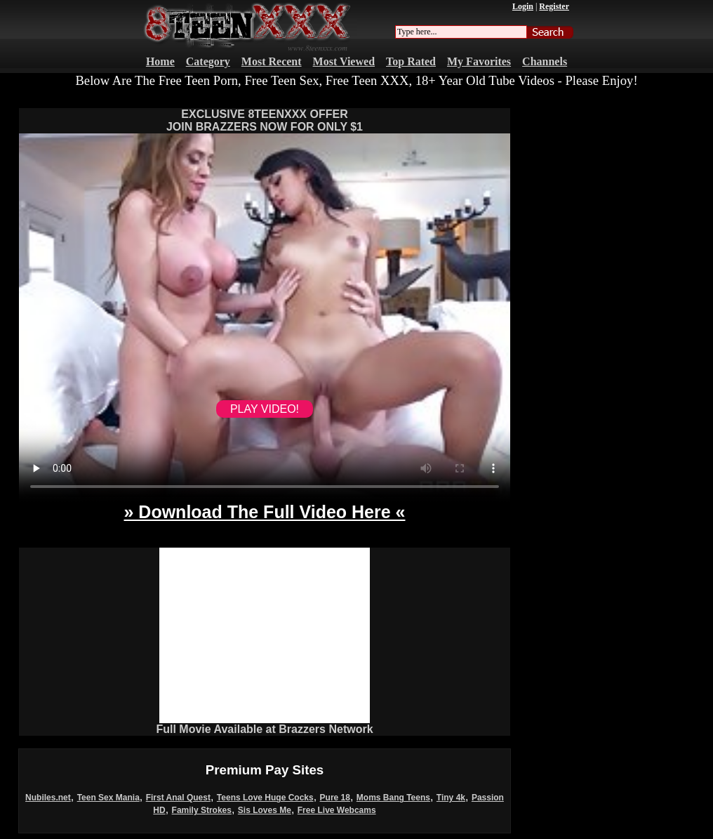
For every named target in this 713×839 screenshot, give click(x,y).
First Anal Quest (178, 797)
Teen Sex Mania (108, 797)
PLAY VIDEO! (264, 409)
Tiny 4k (451, 797)
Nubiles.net (48, 797)
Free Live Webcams (337, 810)
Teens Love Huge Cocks (265, 797)
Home (160, 61)
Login (522, 6)
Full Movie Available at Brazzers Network (264, 729)
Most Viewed (344, 61)
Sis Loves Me (264, 810)
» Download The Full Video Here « (264, 512)
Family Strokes (202, 810)
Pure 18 (335, 797)
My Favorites (479, 61)
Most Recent (271, 61)
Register (554, 6)
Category (208, 61)
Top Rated (411, 61)
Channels (544, 61)
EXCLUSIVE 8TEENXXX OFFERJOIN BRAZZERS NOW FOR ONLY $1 (264, 120)
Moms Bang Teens (393, 797)
